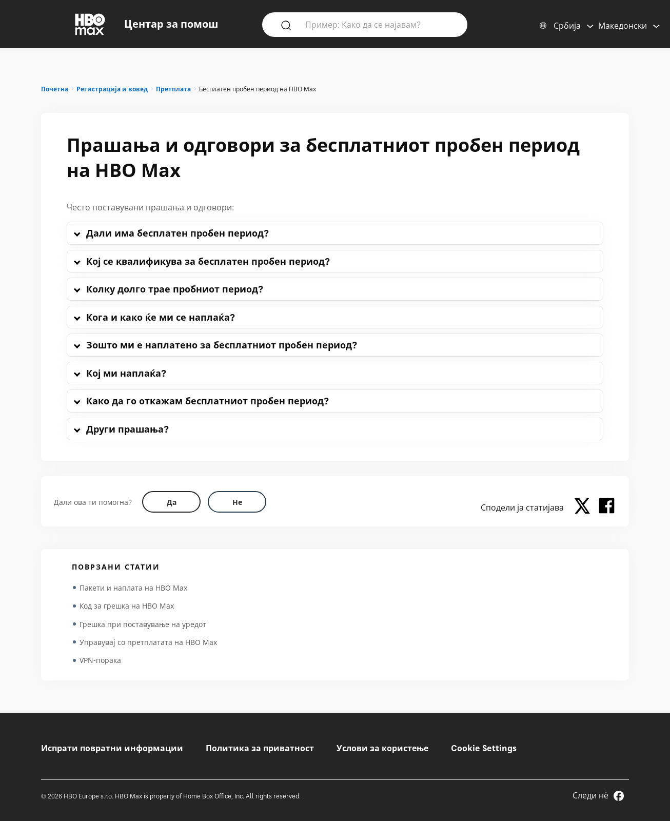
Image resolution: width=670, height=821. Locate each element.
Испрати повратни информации (112, 748)
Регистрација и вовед (112, 89)
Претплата (173, 89)
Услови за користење (382, 748)
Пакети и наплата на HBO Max (133, 588)
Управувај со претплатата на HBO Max (148, 643)
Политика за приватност (260, 748)
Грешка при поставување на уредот (143, 625)
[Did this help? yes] (171, 502)
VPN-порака (100, 662)
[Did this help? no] (237, 502)
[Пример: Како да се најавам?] (379, 24)
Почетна (54, 89)
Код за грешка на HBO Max (127, 606)
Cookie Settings (484, 748)
